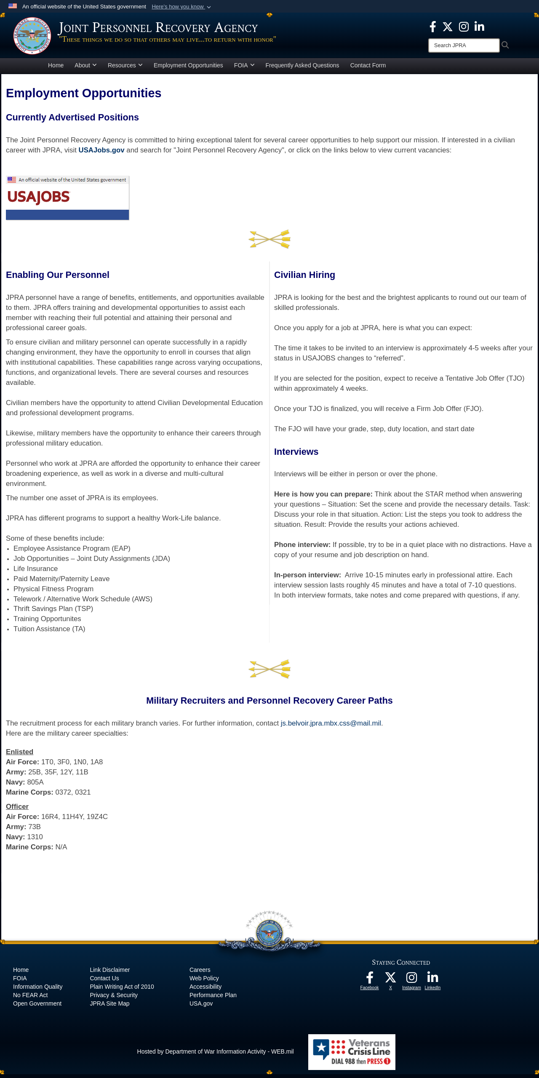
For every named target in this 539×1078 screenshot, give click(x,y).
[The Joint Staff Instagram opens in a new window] (464, 26)
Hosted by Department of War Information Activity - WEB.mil (215, 1055)
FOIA (244, 69)
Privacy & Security (114, 998)
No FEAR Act (30, 998)
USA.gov (201, 1007)
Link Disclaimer (110, 973)
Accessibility (205, 990)
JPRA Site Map (109, 1007)
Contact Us (104, 982)
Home (56, 69)
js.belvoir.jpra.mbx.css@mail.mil (331, 727)
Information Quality (38, 990)
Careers (200, 973)
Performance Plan (213, 998)
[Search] (464, 45)
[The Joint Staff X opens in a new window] (447, 26)
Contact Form (368, 69)
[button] (182, 7)
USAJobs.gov (102, 154)
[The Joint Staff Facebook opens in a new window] (433, 26)
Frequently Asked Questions (302, 69)
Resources (125, 69)
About (86, 69)
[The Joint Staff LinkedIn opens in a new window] (479, 26)
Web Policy (204, 982)
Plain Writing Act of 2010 (122, 990)
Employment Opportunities (188, 69)
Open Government (37, 1007)
